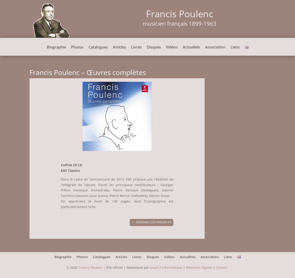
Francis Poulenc (90, 267)
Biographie (56, 47)
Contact (222, 267)
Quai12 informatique (166, 267)
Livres (136, 47)
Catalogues (98, 47)
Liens (235, 47)
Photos (77, 47)
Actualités (191, 47)
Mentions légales (199, 267)
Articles (119, 47)
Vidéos (172, 47)
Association (215, 47)
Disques (154, 47)
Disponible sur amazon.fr (153, 222)
